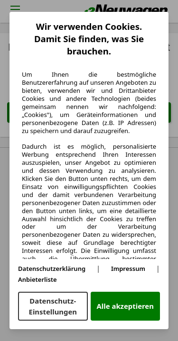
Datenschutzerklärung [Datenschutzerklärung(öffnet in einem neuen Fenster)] (51, 268)
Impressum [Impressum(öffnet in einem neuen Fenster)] (128, 268)
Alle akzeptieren (125, 306)
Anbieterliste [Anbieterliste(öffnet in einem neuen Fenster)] (37, 279)
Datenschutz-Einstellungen (53, 306)
